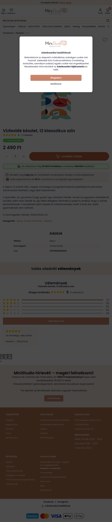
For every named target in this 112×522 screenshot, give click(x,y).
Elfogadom (56, 77)
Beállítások (55, 83)
